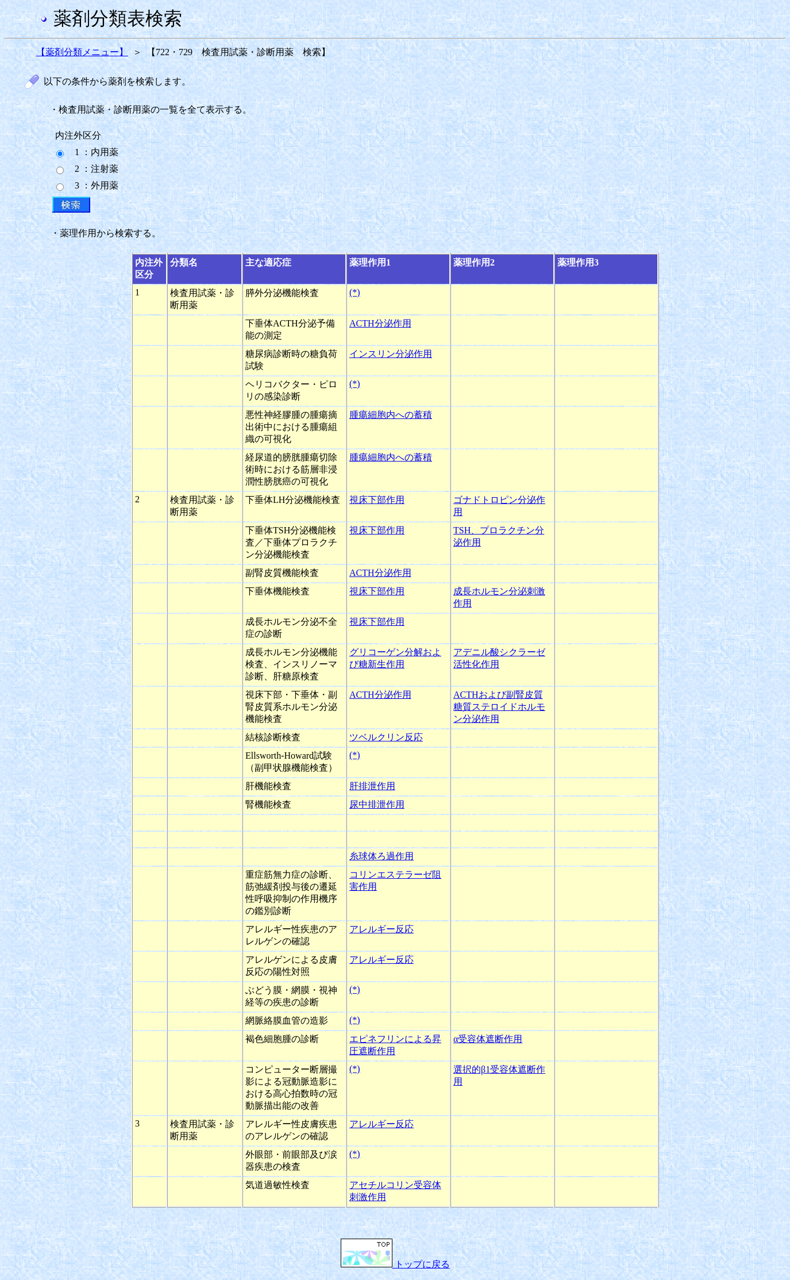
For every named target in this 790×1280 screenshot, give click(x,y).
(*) (354, 292)
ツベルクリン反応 (386, 737)
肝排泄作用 (372, 786)
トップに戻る (395, 1264)
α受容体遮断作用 (487, 1039)
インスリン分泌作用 (390, 354)
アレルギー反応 (381, 929)
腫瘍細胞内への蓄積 (390, 415)
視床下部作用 (376, 500)
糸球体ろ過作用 (381, 856)
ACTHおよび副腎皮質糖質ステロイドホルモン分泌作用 (499, 707)
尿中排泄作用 (376, 804)
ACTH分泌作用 (380, 323)
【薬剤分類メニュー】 (82, 52)
